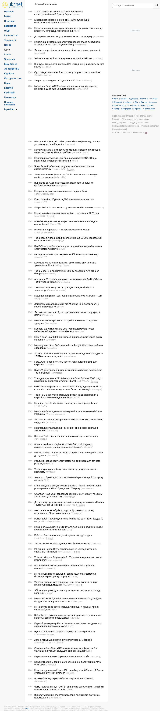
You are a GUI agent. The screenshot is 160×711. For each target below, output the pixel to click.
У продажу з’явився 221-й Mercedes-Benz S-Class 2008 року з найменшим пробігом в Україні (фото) (68, 379)
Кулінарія (9, 92)
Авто (7, 49)
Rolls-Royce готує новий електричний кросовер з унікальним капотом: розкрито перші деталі (67, 616)
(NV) (55, 609)
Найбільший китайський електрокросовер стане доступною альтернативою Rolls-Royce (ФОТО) (67, 43)
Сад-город (10, 97)
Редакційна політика (139, 122)
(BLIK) (46, 480)
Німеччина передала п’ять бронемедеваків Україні (62, 229)
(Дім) (69, 529)
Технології (10, 40)
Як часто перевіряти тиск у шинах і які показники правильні (67, 50)
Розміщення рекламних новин (125, 126)
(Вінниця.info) (69, 504)
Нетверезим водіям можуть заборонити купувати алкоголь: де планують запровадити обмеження (68, 29)
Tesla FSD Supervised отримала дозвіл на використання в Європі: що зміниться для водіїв (66, 396)
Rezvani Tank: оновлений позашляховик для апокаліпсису (66, 436)
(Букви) (76, 14)
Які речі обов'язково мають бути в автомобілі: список (63, 207)
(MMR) (76, 30)
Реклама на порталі (150, 126)
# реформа (126, 109)
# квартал (116, 105)
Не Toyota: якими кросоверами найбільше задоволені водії (66, 254)
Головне (9, 11)
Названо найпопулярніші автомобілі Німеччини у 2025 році (67, 213)
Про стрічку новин (144, 116)
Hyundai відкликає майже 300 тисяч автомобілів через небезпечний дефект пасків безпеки (64, 330)
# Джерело (133, 99)
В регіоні (9, 109)
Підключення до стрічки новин (135, 119)
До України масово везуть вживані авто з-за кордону (63, 36)
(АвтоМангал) (82, 88)
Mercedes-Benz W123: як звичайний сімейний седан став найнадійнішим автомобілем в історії (65, 87)
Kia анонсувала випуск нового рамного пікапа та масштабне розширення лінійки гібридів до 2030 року (67, 487)
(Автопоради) (58, 240)
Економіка (10, 25)
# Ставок (153, 99)
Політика (9, 21)
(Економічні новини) (56, 290)
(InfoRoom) (51, 422)
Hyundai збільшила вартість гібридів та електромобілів (64, 631)
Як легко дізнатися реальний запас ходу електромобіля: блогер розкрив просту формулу (65, 575)
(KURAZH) (75, 397)
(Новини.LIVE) (58, 169)
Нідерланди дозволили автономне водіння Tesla (61, 191)
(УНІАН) (75, 152)
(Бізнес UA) (98, 36)
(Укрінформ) (76, 513)
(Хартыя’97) (55, 224)
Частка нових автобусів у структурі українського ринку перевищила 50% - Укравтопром (64, 511)
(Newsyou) (64, 22)
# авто (115, 99)
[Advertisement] (65, 115)
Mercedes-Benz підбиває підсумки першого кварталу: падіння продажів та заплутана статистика (68, 600)
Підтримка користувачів (122, 116)
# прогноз (132, 105)
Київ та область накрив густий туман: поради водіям (63, 535)
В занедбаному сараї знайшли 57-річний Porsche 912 (63, 678)
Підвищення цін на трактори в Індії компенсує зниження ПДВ (68, 295)
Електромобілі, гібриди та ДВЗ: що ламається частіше (64, 199)
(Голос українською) (44, 193)
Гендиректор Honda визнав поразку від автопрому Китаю (65, 403)
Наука (7, 45)
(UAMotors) (39, 52)
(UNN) (70, 626)
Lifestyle (8, 87)
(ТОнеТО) (69, 672)
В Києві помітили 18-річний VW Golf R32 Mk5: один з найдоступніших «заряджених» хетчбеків (63, 445)
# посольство (149, 109)
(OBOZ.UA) (68, 584)
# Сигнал (143, 102)
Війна (7, 16)
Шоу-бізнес (10, 64)
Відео (7, 83)
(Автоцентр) (61, 185)
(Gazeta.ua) (98, 58)
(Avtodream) (80, 44)
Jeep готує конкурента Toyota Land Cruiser (57, 80)
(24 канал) (46, 66)
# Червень (136, 109)
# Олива (141, 105)
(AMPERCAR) (83, 381)
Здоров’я (9, 59)
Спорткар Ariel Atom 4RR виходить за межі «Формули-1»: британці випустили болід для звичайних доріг (66, 649)
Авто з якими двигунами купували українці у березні (63, 639)
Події (7, 30)
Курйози (9, 73)
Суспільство (11, 35)
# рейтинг (127, 102)
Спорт (7, 54)
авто (27, 708)
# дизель (153, 102)
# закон (150, 105)
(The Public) (60, 177)
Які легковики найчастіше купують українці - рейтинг (63, 58)
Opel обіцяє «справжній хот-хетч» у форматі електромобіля (67, 72)
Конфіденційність (120, 122)
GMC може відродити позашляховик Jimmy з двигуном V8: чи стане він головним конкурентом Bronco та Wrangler (68, 388)
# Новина (144, 99)
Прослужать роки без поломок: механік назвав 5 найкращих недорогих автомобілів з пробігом (67, 151)
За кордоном (11, 68)
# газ (124, 105)
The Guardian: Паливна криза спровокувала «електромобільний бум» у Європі (58, 13)
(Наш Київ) (39, 537)
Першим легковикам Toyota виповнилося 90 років (61, 656)
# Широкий (117, 102)
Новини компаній (9, 103)
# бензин (123, 99)
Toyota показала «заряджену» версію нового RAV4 (62, 543)
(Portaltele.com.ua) (43, 75)
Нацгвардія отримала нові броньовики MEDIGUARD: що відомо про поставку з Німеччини (65, 159)
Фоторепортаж (13, 78)
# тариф (115, 109)
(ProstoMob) (52, 455)
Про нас (115, 119)
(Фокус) (60, 306)
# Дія (135, 102)
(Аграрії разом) (62, 265)
